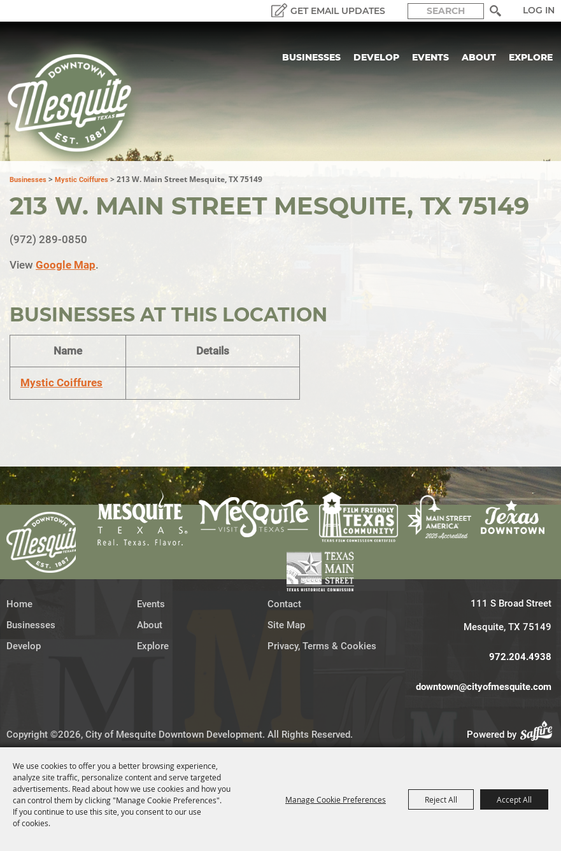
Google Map (66, 264)
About (479, 57)
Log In (539, 10)
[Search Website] (446, 11)
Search (495, 10)
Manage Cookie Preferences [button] (335, 799)
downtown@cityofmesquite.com (483, 687)
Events (430, 57)
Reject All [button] (441, 799)
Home (19, 604)
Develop (376, 57)
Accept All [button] (514, 799)
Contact (284, 604)
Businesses (311, 57)
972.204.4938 (520, 657)
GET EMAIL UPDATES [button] (337, 11)
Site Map (286, 625)
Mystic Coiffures (81, 180)
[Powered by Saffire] (540, 734)
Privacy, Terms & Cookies (321, 646)
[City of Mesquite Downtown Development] (77, 103)
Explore (531, 57)
